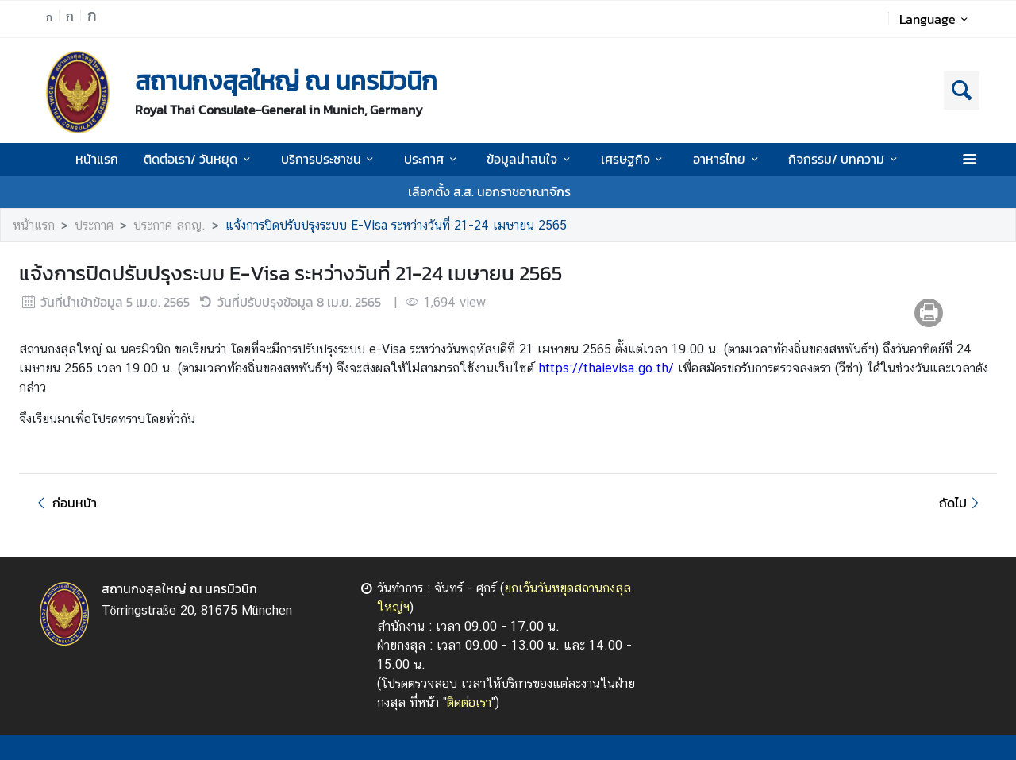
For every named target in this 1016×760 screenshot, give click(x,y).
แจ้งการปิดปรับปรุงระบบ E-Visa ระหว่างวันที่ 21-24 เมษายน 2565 (396, 225)
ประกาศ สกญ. (169, 225)
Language (936, 19)
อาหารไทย (728, 158)
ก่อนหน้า (64, 502)
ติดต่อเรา (469, 702)
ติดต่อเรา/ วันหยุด (199, 158)
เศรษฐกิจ (634, 158)
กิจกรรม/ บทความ (845, 158)
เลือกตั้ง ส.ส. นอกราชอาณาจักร (489, 191)
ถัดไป (961, 502)
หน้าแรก (96, 158)
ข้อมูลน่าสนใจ (531, 158)
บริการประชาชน (330, 158)
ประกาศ (432, 158)
